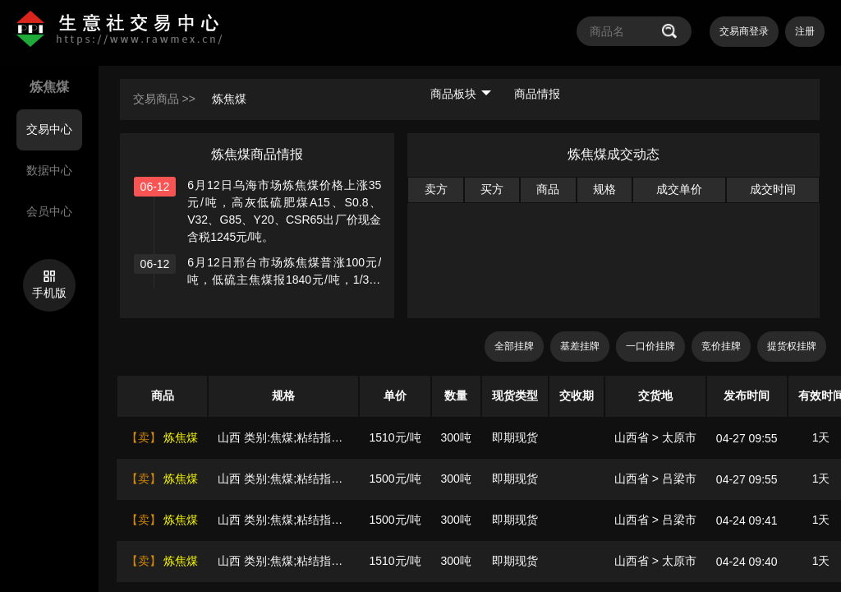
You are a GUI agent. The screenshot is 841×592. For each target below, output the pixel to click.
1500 (381, 478)
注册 (805, 31)
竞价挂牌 (721, 346)
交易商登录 (744, 31)
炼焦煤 (229, 98)
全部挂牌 (514, 346)
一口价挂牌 (650, 346)
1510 (381, 437)
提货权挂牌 (791, 346)
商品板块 (460, 93)
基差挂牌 (580, 346)
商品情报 (537, 93)
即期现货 (515, 437)
